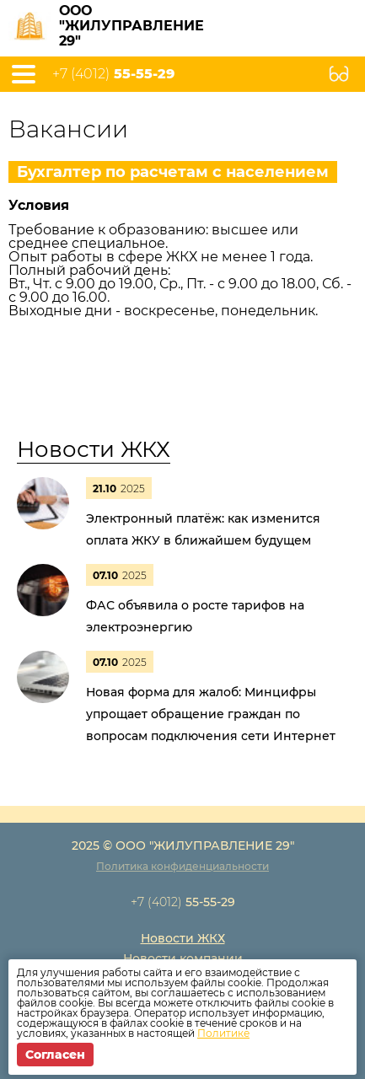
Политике (223, 1033)
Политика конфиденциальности (182, 866)
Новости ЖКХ (93, 449)
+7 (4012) (113, 74)
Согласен (55, 1054)
